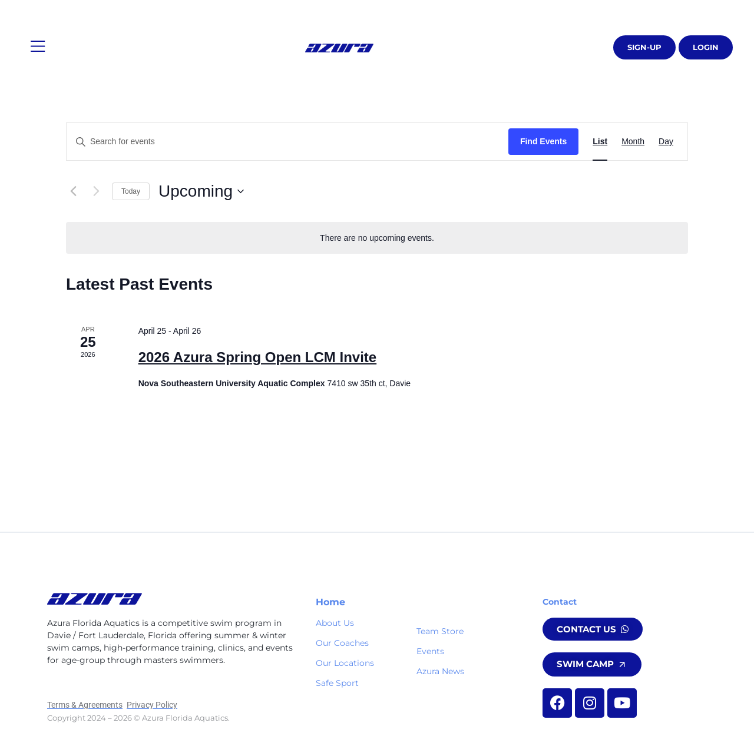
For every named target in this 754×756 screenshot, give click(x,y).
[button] (38, 47)
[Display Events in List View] (600, 141)
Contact (560, 601)
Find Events (543, 141)
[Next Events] (96, 191)
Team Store (440, 631)
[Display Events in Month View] (632, 141)
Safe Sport (337, 683)
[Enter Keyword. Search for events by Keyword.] (287, 141)
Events (430, 651)
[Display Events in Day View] (666, 141)
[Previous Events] (73, 191)
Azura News (440, 671)
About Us (335, 623)
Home (330, 602)
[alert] (377, 238)
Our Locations (345, 663)
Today (130, 191)
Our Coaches (342, 643)
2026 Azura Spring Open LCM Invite (257, 357)
